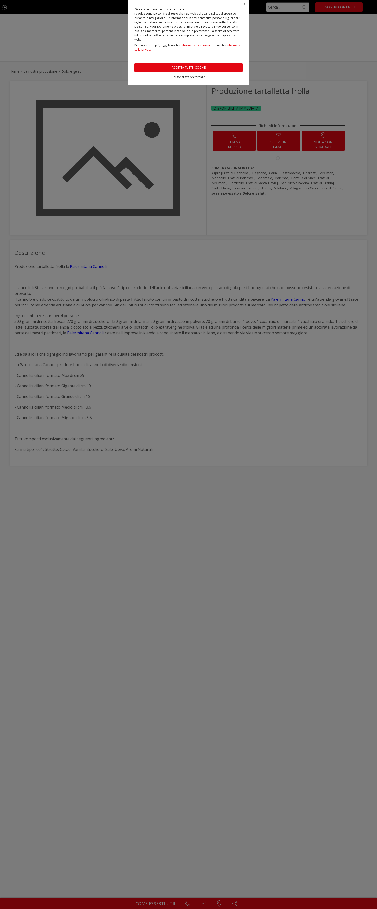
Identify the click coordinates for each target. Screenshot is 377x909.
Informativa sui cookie (196, 45)
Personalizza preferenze (188, 77)
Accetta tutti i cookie (189, 67)
